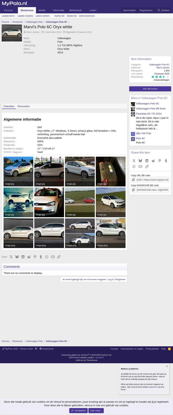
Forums (8, 10)
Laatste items (8, 16)
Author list (59, 16)
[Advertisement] (64, 79)
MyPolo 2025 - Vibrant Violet (18, 348)
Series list (72, 16)
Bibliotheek (75, 10)
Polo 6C (140, 138)
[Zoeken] (163, 10)
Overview (9, 106)
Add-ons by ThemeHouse (86, 360)
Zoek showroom (87, 16)
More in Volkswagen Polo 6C (149, 98)
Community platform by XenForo (86, 355)
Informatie (58, 10)
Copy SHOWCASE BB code (144, 185)
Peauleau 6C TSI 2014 (149, 113)
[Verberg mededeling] (166, 366)
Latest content (43, 16)
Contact (114, 348)
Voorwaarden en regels (132, 348)
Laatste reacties (25, 16)
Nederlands (47, 348)
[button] (15, 10)
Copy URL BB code (140, 175)
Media (42, 10)
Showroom (27, 10)
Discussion (24, 106)
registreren (153, 387)
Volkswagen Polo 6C (159, 64)
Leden (92, 10)
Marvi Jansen (33, 32)
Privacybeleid (152, 348)
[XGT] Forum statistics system (86, 357)
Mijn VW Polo (143, 133)
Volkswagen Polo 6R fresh (151, 108)
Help (163, 348)
